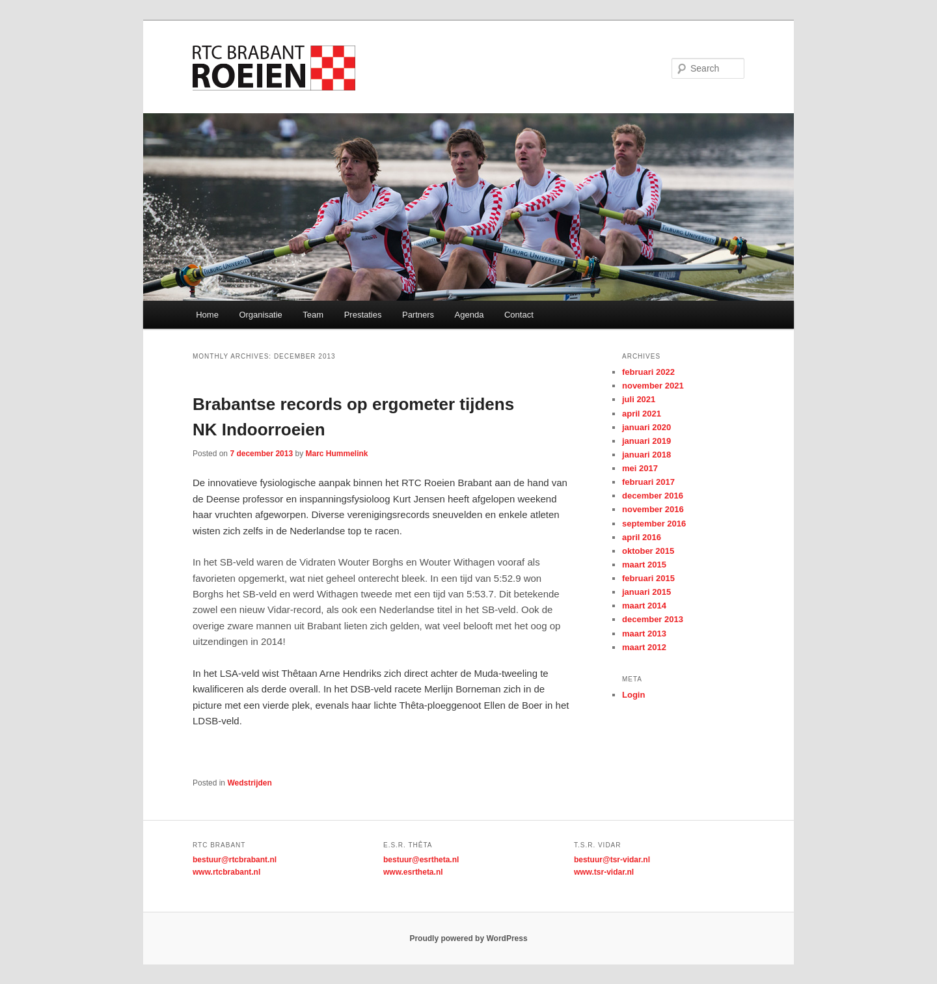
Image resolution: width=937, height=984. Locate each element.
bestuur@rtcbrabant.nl (235, 859)
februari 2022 (648, 372)
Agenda (469, 315)
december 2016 (652, 495)
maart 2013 (644, 633)
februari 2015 (648, 578)
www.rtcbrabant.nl (226, 872)
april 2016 (641, 537)
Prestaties (363, 315)
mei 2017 (640, 468)
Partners (418, 315)
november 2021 (653, 385)
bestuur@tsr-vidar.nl (612, 859)
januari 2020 (646, 427)
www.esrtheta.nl (413, 872)
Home (207, 315)
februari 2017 (648, 482)
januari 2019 (646, 441)
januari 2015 (646, 592)
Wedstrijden (249, 782)
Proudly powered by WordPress (468, 938)
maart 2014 (644, 605)
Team (313, 315)
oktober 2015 (648, 551)
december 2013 (652, 619)
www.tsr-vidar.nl (604, 872)
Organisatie (260, 315)
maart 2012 (644, 647)
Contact (519, 315)
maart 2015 (644, 564)
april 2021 (641, 413)
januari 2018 (646, 454)
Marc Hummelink (336, 453)
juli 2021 (638, 399)
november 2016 (653, 509)
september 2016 (654, 523)
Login (633, 695)
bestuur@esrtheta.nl (421, 859)
